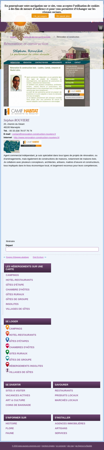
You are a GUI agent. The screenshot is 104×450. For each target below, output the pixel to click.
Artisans (61, 428)
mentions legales (48, 446)
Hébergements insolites (24, 364)
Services (61, 433)
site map (70, 446)
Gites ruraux (16, 352)
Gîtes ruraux (15, 294)
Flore (10, 428)
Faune (10, 433)
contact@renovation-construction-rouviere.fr (34, 134)
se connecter (61, 446)
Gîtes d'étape (15, 284)
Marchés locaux (66, 400)
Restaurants (64, 390)
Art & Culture (15, 400)
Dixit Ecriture (38, 257)
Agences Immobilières (70, 423)
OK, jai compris (40, 16)
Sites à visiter (15, 390)
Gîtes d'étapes (17, 339)
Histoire (11, 423)
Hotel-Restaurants (21, 333)
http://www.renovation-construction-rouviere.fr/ (37, 137)
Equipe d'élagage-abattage (17, 257)
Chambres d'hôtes (20, 346)
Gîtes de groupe (17, 299)
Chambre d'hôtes (17, 289)
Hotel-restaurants (19, 280)
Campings (12, 275)
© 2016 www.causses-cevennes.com (26, 446)
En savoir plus (63, 16)
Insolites (12, 304)
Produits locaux (66, 395)
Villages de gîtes (18, 308)
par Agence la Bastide (83, 446)
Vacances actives (18, 395)
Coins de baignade (18, 405)
